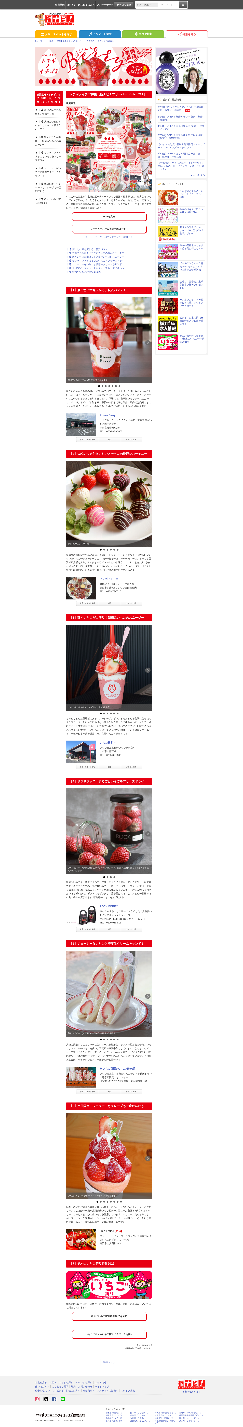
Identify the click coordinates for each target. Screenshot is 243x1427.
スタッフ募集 (128, 1390)
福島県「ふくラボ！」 (115, 1415)
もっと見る (197, 175)
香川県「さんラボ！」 (139, 1418)
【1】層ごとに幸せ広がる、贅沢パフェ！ (88, 249)
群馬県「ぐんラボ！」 (115, 1418)
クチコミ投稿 (124, 4)
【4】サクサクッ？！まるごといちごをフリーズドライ (95, 260)
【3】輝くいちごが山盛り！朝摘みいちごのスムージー (95, 256)
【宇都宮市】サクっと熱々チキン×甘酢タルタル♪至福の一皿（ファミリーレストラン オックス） (181, 165)
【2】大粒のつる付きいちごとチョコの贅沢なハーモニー (96, 253)
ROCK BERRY (109, 906)
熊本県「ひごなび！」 (139, 1413)
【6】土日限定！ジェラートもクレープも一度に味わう (95, 268)
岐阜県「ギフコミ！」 (164, 1415)
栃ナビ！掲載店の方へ (68, 1390)
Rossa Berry (108, 415)
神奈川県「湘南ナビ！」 (165, 1418)
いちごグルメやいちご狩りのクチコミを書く (109, 1334)
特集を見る (187, 34)
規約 (73, 1386)
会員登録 (59, 4)
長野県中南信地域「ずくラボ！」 (193, 1415)
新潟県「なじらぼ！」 (139, 1415)
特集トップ (109, 1362)
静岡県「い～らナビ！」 (189, 1418)
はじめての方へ (86, 4)
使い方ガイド (42, 1386)
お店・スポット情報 (87, 439)
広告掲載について (44, 1390)
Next (148, 343)
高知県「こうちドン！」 (189, 1421)
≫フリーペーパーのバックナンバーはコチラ (109, 237)
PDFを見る (109, 216)
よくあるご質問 (60, 1386)
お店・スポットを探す (56, 34)
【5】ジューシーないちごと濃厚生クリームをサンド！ (95, 264)
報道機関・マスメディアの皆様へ (100, 1390)
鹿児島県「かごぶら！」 (140, 1421)
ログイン (71, 4)
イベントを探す (99, 34)
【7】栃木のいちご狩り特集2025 (83, 272)
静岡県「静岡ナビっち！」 (166, 1413)
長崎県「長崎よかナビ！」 (190, 1413)
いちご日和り (108, 742)
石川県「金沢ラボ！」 (115, 1421)
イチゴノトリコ (109, 579)
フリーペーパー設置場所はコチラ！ (109, 228)
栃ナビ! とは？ (191, 1391)
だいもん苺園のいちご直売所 (117, 1068)
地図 (109, 439)
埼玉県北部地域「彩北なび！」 (165, 1422)
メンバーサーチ (105, 4)
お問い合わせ (85, 1386)
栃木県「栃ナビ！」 (114, 1413)
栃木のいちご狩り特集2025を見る (109, 1316)
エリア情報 (143, 34)
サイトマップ (102, 1386)
